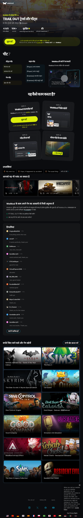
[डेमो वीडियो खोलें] (64, 78)
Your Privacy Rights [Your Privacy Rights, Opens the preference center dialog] (72, 513)
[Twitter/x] (37, 508)
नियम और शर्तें (31, 500)
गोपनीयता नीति (43, 500)
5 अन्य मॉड (39, 42)
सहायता (53, 500)
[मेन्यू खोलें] (79, 3)
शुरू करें (9, 41)
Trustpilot (27, 210)
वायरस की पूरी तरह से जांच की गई (26, 31)
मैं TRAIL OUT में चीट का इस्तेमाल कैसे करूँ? (22, 214)
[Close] (79, 485)
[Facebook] (46, 508)
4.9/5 (6, 28)
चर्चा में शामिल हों (13, 331)
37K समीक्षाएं (6, 31)
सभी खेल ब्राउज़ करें (71, 343)
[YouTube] (53, 508)
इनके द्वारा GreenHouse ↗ (42, 31)
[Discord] (29, 508)
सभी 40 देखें (64, 171)
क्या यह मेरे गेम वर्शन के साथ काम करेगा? (20, 217)
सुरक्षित (26, 28)
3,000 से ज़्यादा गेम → (11, 15)
